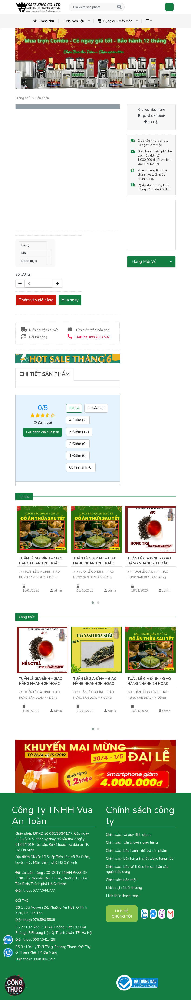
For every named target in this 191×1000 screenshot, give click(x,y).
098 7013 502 (99, 337)
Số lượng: (22, 274)
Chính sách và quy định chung (128, 834)
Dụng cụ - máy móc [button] (115, 21)
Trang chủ (43, 21)
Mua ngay (70, 300)
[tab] (45, 374)
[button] (91, 7)
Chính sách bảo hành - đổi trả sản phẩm (136, 850)
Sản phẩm (42, 98)
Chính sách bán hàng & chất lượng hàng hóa (140, 858)
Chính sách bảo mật (121, 880)
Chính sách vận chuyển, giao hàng (132, 842)
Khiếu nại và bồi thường (124, 887)
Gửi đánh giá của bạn (42, 432)
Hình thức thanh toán (122, 896)
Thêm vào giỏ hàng (36, 300)
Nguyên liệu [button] (73, 21)
